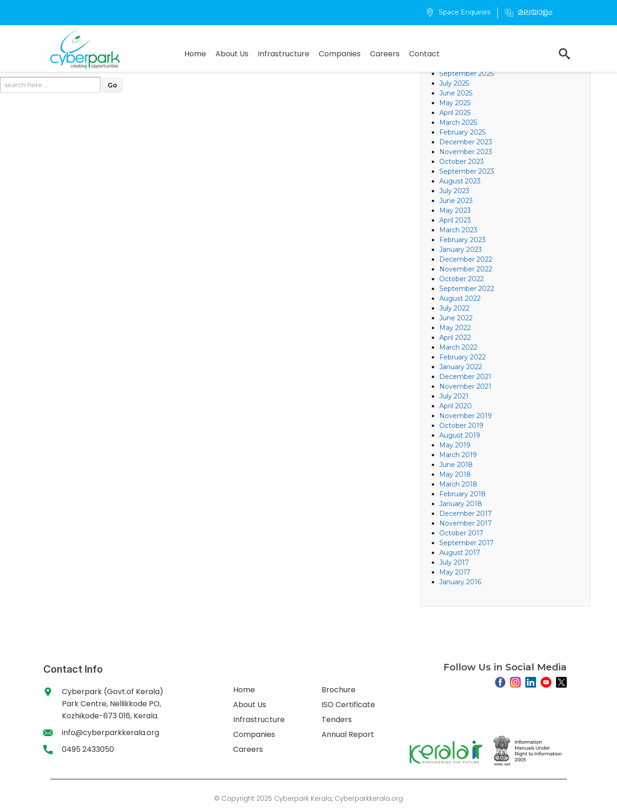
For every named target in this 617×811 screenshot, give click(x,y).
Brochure (338, 689)
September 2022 (466, 288)
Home (195, 53)
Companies (340, 53)
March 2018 (458, 484)
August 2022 (460, 298)
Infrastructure (283, 53)
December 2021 (465, 376)
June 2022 (456, 318)
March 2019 (458, 455)
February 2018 (462, 494)
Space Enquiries (458, 12)
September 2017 (466, 543)
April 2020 (455, 406)
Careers (385, 53)
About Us (231, 53)
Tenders (337, 719)
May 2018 (455, 474)
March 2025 (458, 122)
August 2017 (459, 552)
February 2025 (462, 132)
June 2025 (455, 93)
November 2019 (465, 416)
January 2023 (460, 249)
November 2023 (465, 152)
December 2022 (465, 259)
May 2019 (454, 445)
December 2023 (465, 142)
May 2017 (454, 572)
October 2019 (461, 425)
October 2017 (461, 533)
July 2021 (454, 396)
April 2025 (454, 112)
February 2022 (462, 357)
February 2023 (462, 240)
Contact (424, 53)
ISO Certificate (348, 704)
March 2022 (458, 347)
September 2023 (466, 171)
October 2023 (461, 161)
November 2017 (465, 523)
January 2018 (460, 504)
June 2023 (456, 200)
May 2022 (455, 328)
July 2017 (454, 562)
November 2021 (465, 386)
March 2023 (458, 230)
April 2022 (455, 337)
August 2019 (459, 435)
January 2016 (460, 582)
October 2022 (461, 279)
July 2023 (454, 191)
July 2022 (454, 308)
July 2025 (454, 83)
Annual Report (348, 734)
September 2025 (466, 73)
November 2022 (465, 269)
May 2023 (455, 210)
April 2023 (455, 220)
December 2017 (465, 513)
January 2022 (460, 367)
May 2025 (454, 103)
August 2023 (460, 181)
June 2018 (456, 464)
